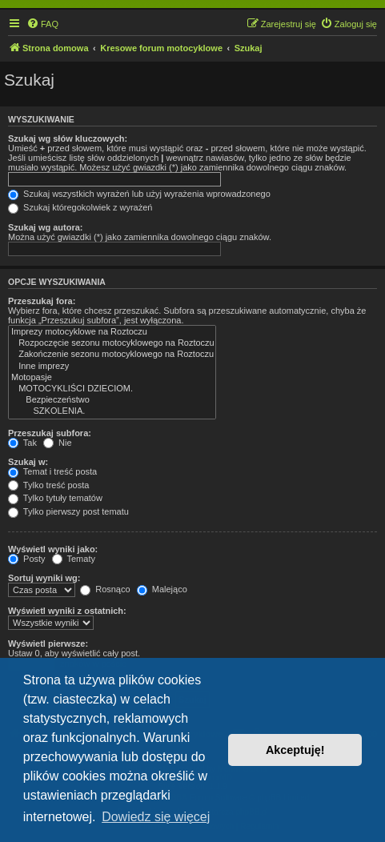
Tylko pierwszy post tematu (68, 511)
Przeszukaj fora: (41, 301)
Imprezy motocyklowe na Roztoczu (112, 332)
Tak (22, 442)
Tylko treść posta (48, 485)
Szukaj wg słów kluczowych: (67, 138)
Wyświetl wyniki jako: (53, 549)
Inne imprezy (112, 366)
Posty (27, 558)
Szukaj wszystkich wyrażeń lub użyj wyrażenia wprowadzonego (139, 193)
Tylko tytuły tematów (55, 498)
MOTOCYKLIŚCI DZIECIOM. (112, 389)
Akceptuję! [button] (295, 750)
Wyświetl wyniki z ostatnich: (67, 610)
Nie (57, 442)
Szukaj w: (28, 462)
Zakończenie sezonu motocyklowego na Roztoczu (112, 354)
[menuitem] (42, 24)
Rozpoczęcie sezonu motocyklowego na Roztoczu (112, 343)
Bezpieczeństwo (112, 400)
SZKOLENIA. (112, 411)
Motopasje (112, 377)
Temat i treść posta (52, 471)
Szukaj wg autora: (45, 227)
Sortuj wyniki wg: (44, 578)
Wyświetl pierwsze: (48, 643)
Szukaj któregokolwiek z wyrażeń (80, 207)
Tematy (73, 558)
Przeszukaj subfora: (49, 433)
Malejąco (162, 589)
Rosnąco (105, 589)
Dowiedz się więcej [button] (156, 817)
